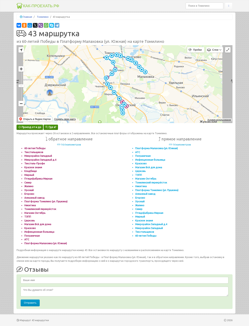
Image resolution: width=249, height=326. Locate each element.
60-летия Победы (35, 148)
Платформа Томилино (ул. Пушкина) (46, 201)
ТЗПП (27, 216)
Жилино (28, 186)
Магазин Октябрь (35, 212)
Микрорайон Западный (38, 155)
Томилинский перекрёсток (40, 209)
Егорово (29, 193)
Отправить (30, 302)
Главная (27, 16)
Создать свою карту (65, 119)
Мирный (29, 175)
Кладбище (30, 171)
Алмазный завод (34, 197)
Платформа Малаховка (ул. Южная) (45, 243)
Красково (30, 228)
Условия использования (219, 120)
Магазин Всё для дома (37, 224)
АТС (26, 239)
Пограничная (32, 235)
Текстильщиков (33, 152)
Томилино (43, 16)
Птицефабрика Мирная (38, 178)
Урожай (29, 190)
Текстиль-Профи (34, 163)
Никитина (30, 205)
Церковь (29, 220)
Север (28, 182)
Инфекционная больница (39, 231)
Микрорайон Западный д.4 (40, 159)
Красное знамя (33, 167)
